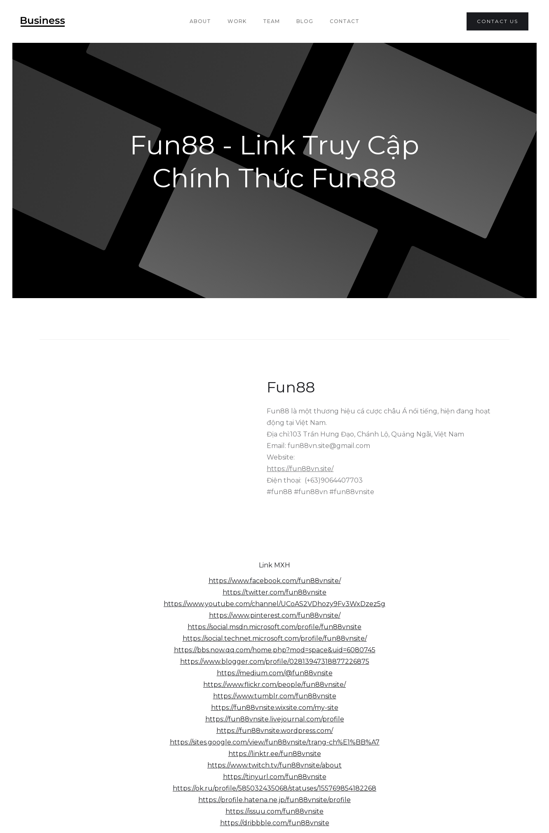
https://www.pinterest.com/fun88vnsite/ (274, 615)
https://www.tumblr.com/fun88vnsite (274, 696)
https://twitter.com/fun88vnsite (274, 592)
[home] (43, 21)
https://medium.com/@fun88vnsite (275, 673)
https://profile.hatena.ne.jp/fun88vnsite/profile (274, 800)
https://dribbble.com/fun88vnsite (274, 823)
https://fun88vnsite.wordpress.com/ (274, 731)
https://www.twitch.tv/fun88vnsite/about (274, 765)
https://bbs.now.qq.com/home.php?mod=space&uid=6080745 (274, 650)
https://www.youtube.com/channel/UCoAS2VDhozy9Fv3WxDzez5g (274, 604)
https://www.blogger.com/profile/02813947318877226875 (274, 661)
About (200, 21)
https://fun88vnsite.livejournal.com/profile (274, 719)
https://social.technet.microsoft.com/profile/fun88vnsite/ (275, 638)
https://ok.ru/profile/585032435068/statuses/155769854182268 (274, 788)
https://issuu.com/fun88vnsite (274, 811)
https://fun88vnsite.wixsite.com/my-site (274, 708)
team (271, 21)
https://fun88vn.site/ (300, 469)
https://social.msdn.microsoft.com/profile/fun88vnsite (274, 627)
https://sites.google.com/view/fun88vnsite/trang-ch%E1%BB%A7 (275, 742)
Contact (344, 21)
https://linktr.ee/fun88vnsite (274, 754)
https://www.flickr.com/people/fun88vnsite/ (274, 684)
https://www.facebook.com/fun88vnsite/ (275, 581)
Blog (304, 21)
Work (237, 21)
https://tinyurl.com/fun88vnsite (274, 777)
